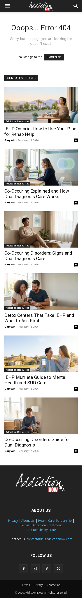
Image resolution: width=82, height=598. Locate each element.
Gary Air (9, 140)
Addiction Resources (17, 121)
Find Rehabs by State (41, 530)
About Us (28, 520)
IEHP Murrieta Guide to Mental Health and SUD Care (35, 380)
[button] (7, 6)
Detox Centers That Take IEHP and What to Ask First (39, 318)
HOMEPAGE (54, 57)
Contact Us (53, 585)
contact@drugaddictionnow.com (49, 539)
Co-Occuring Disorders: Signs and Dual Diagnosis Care (38, 255)
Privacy (13, 520)
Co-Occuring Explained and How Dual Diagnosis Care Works (36, 193)
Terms (24, 525)
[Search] (76, 6)
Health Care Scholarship (55, 520)
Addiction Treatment (47, 525)
